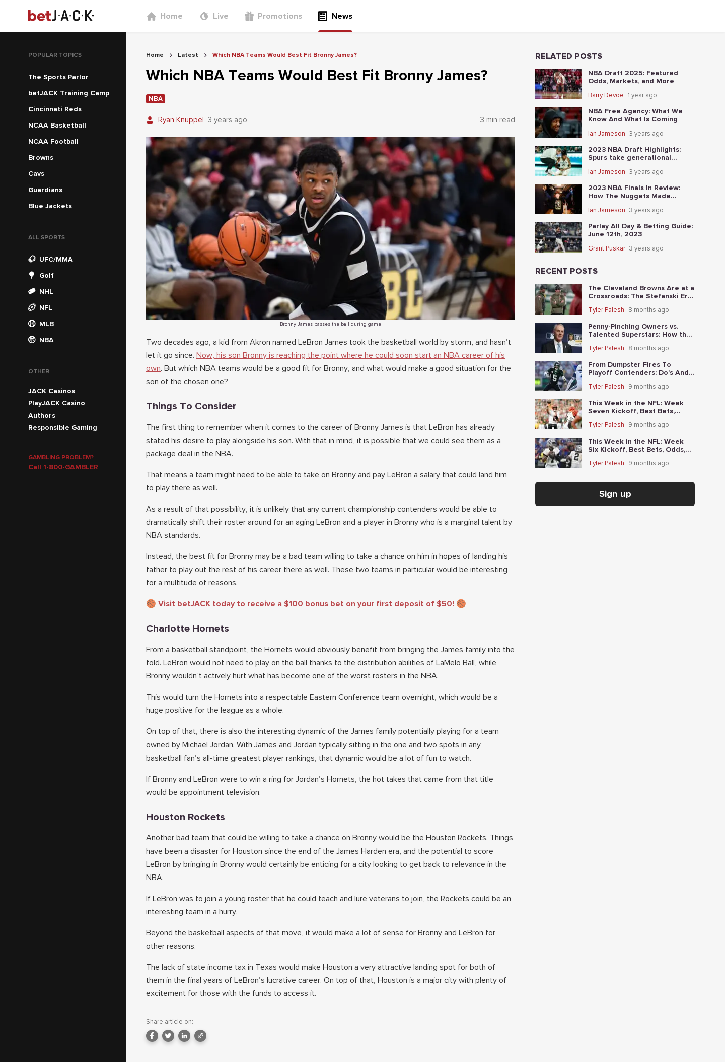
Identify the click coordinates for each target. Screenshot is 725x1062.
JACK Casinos (51, 391)
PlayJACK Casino (56, 403)
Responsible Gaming (62, 427)
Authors (41, 415)
